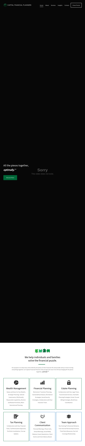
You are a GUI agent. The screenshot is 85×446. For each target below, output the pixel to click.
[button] (41, 5)
